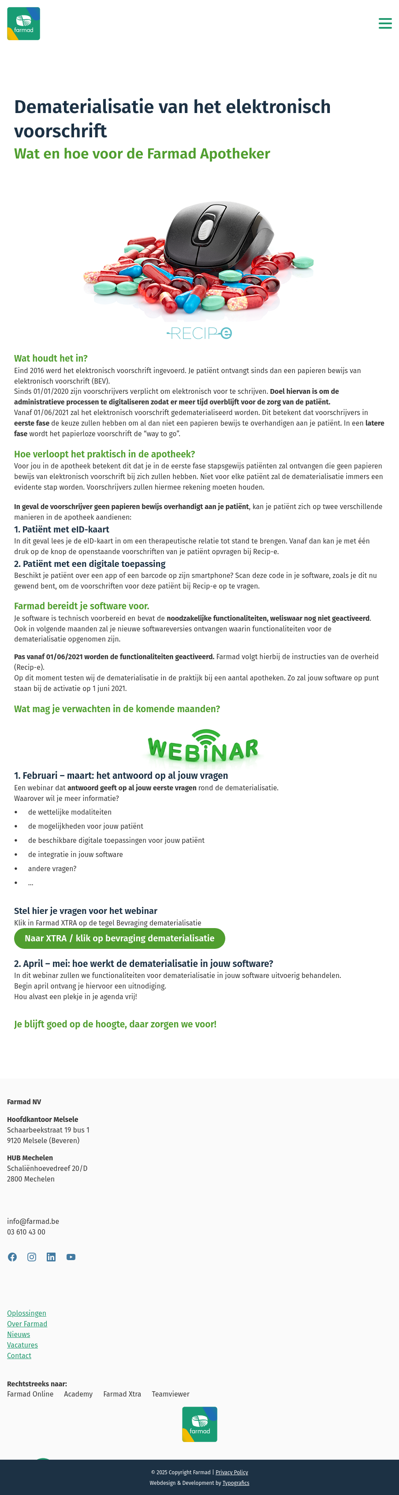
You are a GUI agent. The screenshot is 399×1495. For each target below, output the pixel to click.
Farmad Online (30, 1394)
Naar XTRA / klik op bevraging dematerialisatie (120, 938)
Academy (78, 1394)
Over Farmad (27, 1324)
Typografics (236, 1483)
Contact (19, 1356)
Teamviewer (170, 1394)
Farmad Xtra (122, 1394)
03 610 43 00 (26, 1232)
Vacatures (22, 1345)
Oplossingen (26, 1313)
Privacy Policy (232, 1472)
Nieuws (18, 1334)
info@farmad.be (33, 1221)
